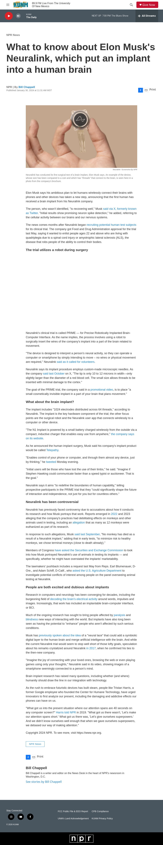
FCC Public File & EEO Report (73, 811)
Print (152, 89)
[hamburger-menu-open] (8, 5)
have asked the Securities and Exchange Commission (89, 550)
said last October (53, 373)
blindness (32, 619)
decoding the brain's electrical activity (73, 599)
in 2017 (91, 648)
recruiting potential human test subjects (111, 224)
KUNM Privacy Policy (102, 818)
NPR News (13, 35)
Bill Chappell (27, 87)
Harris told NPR (66, 712)
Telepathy (52, 450)
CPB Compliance (100, 811)
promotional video (101, 389)
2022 (114, 514)
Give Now (148, 5)
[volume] (18, 16)
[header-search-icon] (131, 4)
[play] (8, 16)
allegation (79, 522)
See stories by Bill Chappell (44, 782)
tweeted (51, 461)
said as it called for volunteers (75, 361)
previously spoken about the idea (60, 635)
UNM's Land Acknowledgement (73, 818)
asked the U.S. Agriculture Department (97, 570)
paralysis (119, 615)
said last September (87, 534)
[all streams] (146, 16)
